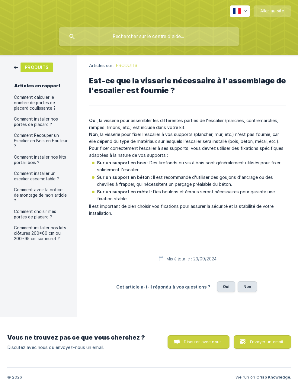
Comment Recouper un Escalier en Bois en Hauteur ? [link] (41, 141)
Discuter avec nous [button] (203, 341)
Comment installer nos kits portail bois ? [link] (40, 160)
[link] (33, 67)
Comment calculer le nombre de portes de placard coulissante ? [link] (35, 103)
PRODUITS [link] (127, 65)
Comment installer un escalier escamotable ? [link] (36, 176)
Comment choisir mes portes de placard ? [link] (35, 214)
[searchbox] (149, 36)
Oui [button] (226, 286)
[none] (240, 11)
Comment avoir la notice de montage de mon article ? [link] (40, 195)
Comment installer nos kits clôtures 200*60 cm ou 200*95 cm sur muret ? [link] (40, 233)
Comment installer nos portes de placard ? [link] (36, 122)
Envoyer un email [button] (266, 341)
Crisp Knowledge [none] (273, 377)
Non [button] (247, 286)
